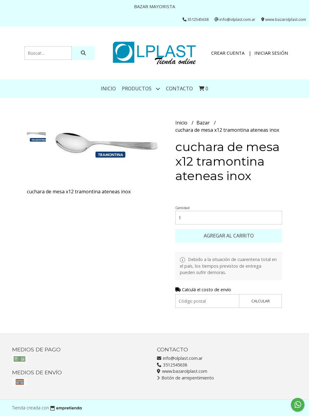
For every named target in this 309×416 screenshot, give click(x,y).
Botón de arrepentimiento (185, 378)
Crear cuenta (227, 53)
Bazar (203, 122)
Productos (141, 88)
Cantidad (182, 207)
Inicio (108, 88)
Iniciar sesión (271, 53)
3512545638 (172, 365)
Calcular (260, 301)
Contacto (179, 88)
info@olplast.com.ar (179, 358)
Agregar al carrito (229, 235)
